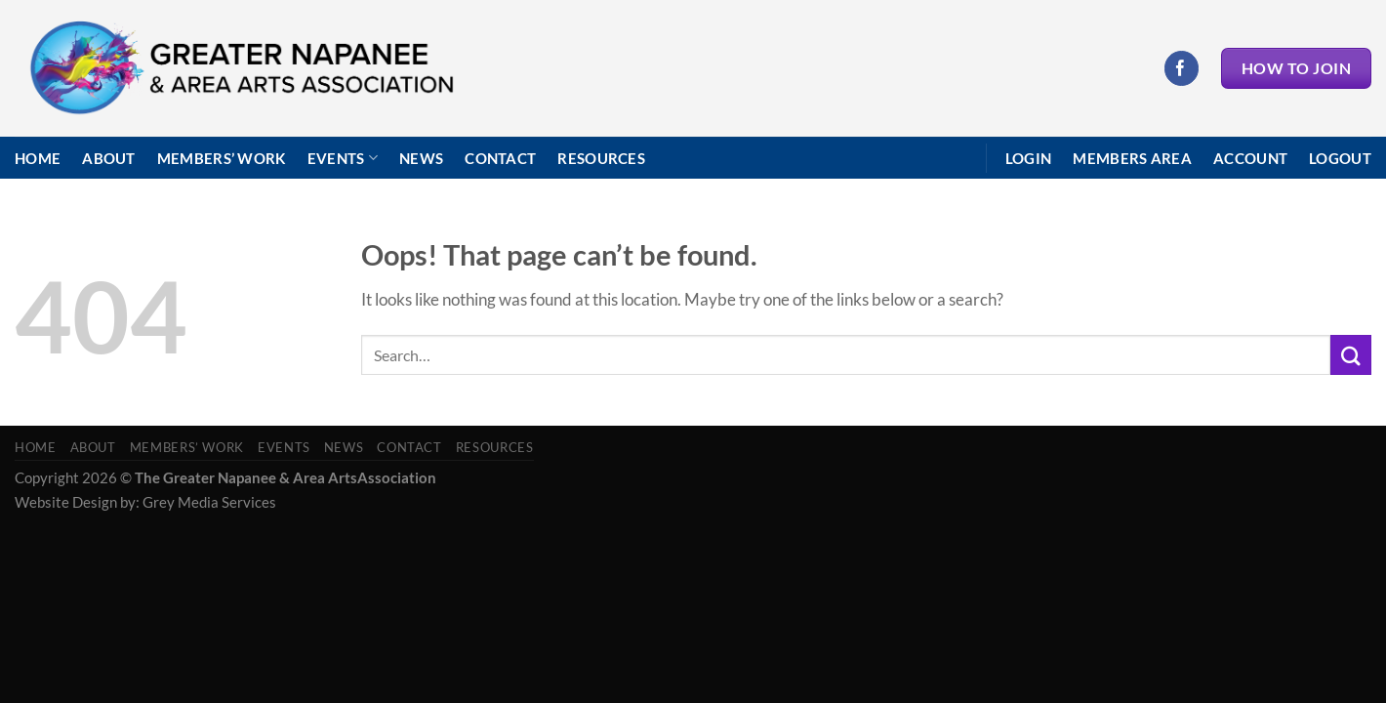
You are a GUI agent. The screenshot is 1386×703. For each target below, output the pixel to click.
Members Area (1132, 158)
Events (342, 157)
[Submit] (1350, 355)
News (421, 158)
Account (1250, 158)
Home (38, 158)
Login (1028, 158)
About (109, 158)
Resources (601, 158)
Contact (500, 158)
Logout (1340, 158)
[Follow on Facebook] (1181, 68)
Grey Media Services (209, 502)
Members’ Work (221, 158)
